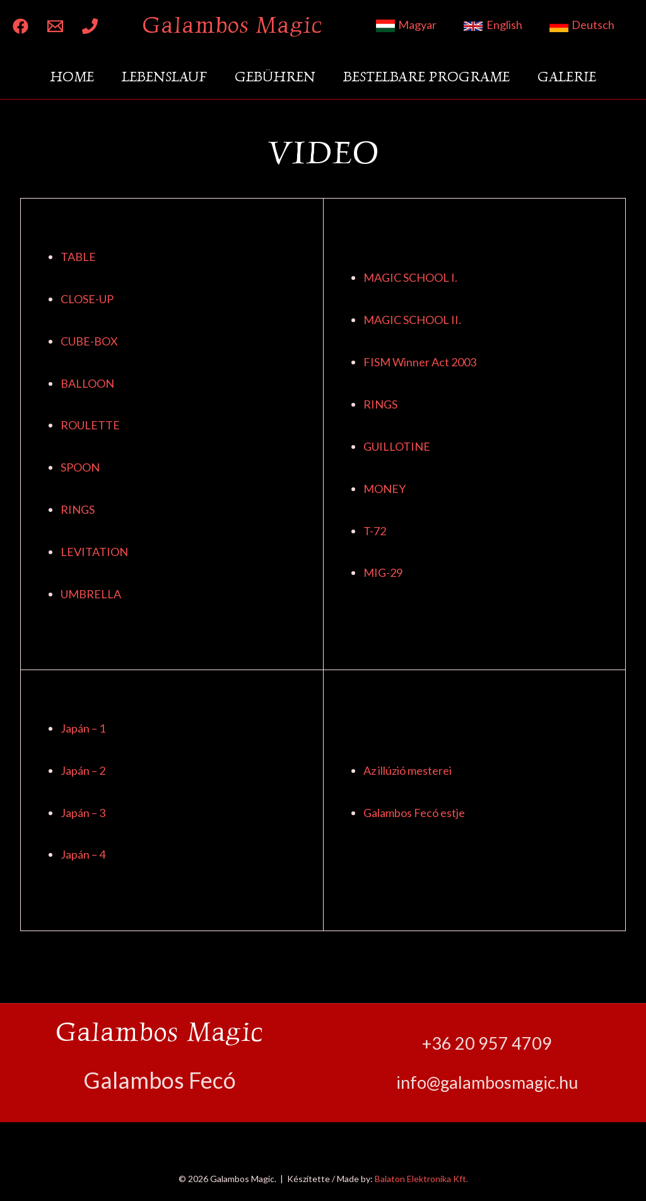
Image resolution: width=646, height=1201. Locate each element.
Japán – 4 (83, 854)
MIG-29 (382, 572)
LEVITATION (94, 552)
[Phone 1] (90, 26)
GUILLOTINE (396, 446)
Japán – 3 (83, 813)
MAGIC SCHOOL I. (410, 277)
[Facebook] (20, 26)
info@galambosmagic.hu (487, 1082)
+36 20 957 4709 (487, 1043)
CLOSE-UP (87, 299)
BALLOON (87, 383)
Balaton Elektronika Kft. (421, 1178)
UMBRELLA (91, 594)
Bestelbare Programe (426, 76)
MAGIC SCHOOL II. (412, 320)
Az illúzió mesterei (407, 770)
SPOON (80, 467)
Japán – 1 (83, 728)
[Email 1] (55, 26)
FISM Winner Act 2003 (419, 362)
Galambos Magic (232, 24)
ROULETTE (90, 425)
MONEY (384, 489)
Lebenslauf (164, 76)
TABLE (78, 257)
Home (72, 76)
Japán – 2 (83, 770)
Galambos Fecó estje (414, 813)
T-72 (374, 531)
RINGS (78, 509)
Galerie (566, 76)
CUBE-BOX (89, 341)
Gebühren (275, 76)
